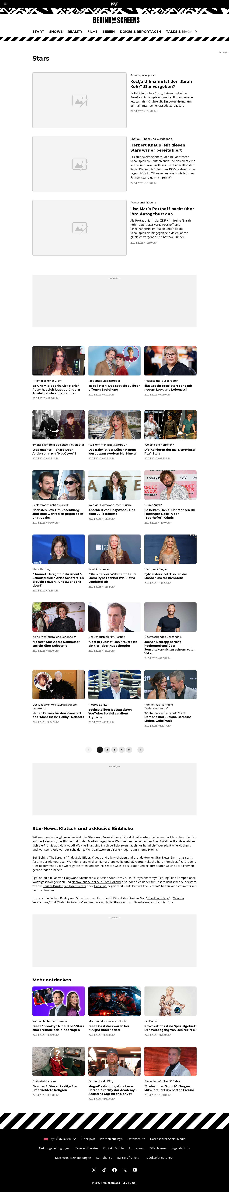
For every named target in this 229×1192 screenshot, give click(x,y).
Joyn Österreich (60, 1139)
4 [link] (122, 749)
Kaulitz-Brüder (53, 886)
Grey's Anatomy (145, 878)
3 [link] (114, 749)
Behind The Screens (52, 857)
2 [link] (107, 749)
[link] (140, 750)
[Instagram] (94, 1169)
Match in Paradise (70, 902)
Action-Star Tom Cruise (116, 878)
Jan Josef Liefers (75, 886)
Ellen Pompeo (179, 878)
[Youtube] (134, 1169)
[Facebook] (114, 1169)
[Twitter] (124, 1169)
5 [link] (129, 749)
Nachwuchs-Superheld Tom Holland (96, 882)
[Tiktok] (104, 1169)
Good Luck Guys (158, 898)
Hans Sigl (100, 886)
